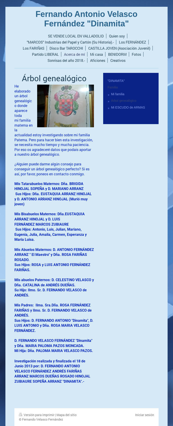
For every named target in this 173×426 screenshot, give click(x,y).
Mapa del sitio (67, 415)
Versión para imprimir (37, 415)
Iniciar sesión (144, 415)
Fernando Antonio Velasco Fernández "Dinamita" (87, 18)
